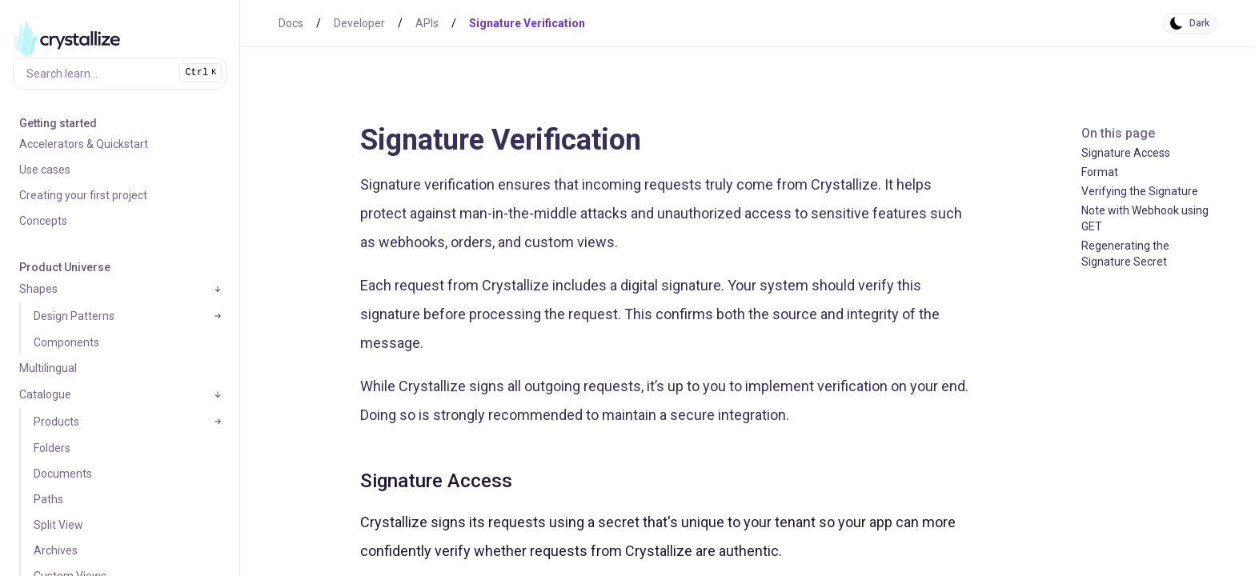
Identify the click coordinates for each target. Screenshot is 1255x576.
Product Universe (64, 267)
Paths (48, 499)
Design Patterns (74, 316)
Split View (58, 524)
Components (66, 342)
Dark (1199, 23)
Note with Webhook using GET (1145, 218)
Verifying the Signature (1139, 191)
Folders (52, 448)
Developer (359, 23)
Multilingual (48, 368)
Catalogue (45, 394)
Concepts (43, 220)
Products (56, 421)
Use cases (44, 169)
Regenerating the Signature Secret (1125, 253)
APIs (427, 23)
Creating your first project (83, 195)
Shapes (38, 288)
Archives (56, 550)
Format (1099, 172)
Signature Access (1125, 152)
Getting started (58, 123)
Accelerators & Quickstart (83, 144)
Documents (63, 473)
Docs (291, 23)
